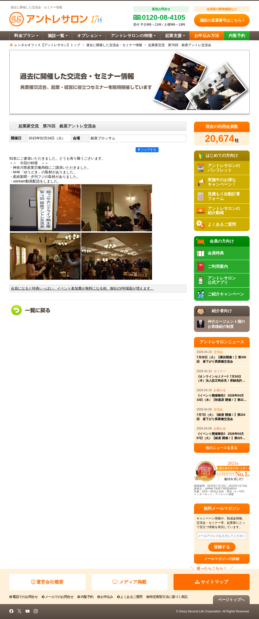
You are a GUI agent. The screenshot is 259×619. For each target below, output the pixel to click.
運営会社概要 (47, 582)
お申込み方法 (206, 35)
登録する (222, 547)
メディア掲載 (129, 582)
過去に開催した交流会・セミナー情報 (114, 45)
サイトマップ (211, 582)
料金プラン (26, 35)
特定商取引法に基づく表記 (166, 597)
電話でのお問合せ (23, 597)
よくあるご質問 (129, 597)
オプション (89, 35)
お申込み (105, 597)
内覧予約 (237, 35)
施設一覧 (58, 35)
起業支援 (175, 35)
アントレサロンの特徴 (133, 35)
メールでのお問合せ (57, 597)
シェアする (147, 150)
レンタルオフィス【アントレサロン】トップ (47, 45)
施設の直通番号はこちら (222, 20)
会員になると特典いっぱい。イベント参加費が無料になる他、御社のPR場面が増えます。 (82, 288)
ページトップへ (231, 599)
